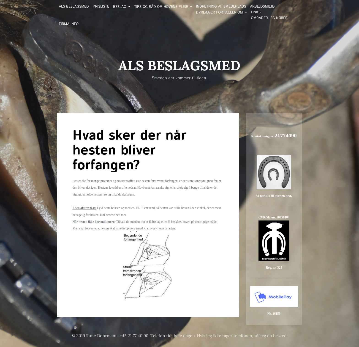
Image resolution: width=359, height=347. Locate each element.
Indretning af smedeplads (221, 6)
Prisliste (101, 6)
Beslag (119, 6)
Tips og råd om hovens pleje (161, 6)
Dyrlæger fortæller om (219, 12)
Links (256, 12)
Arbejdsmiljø (262, 6)
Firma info (69, 24)
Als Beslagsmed (74, 6)
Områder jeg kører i (270, 18)
